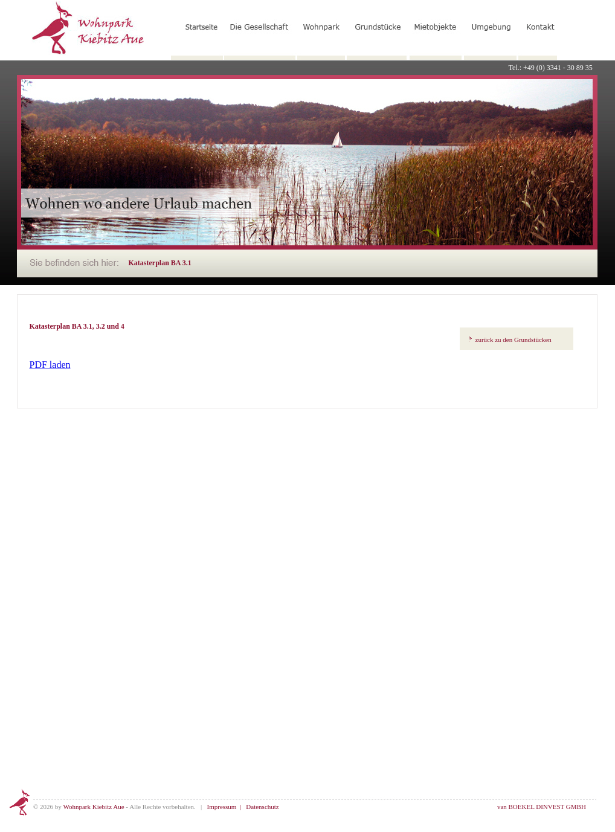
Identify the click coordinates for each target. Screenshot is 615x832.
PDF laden (50, 365)
